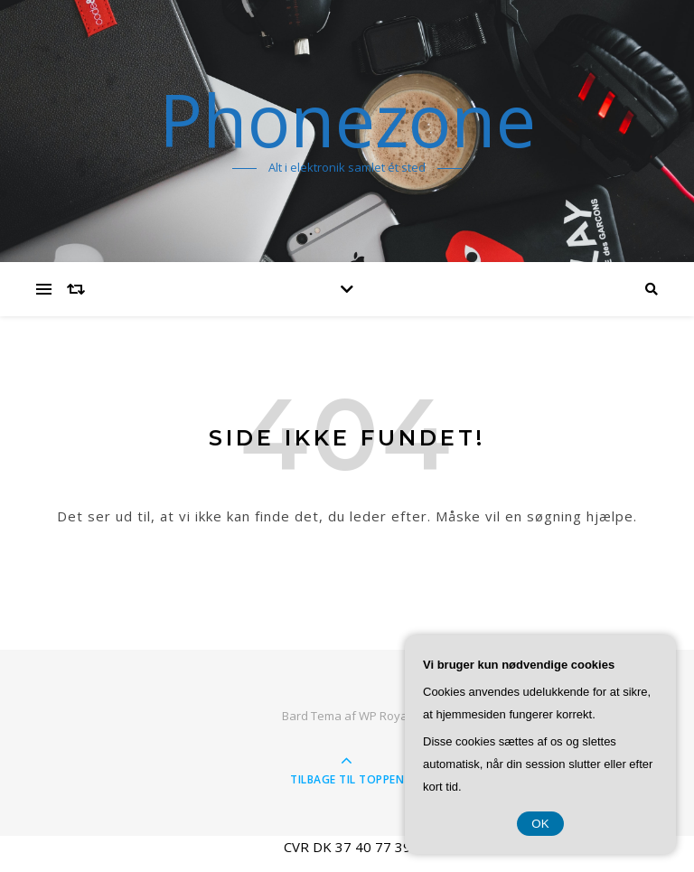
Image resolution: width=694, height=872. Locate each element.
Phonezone (347, 119)
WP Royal (384, 716)
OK (540, 823)
